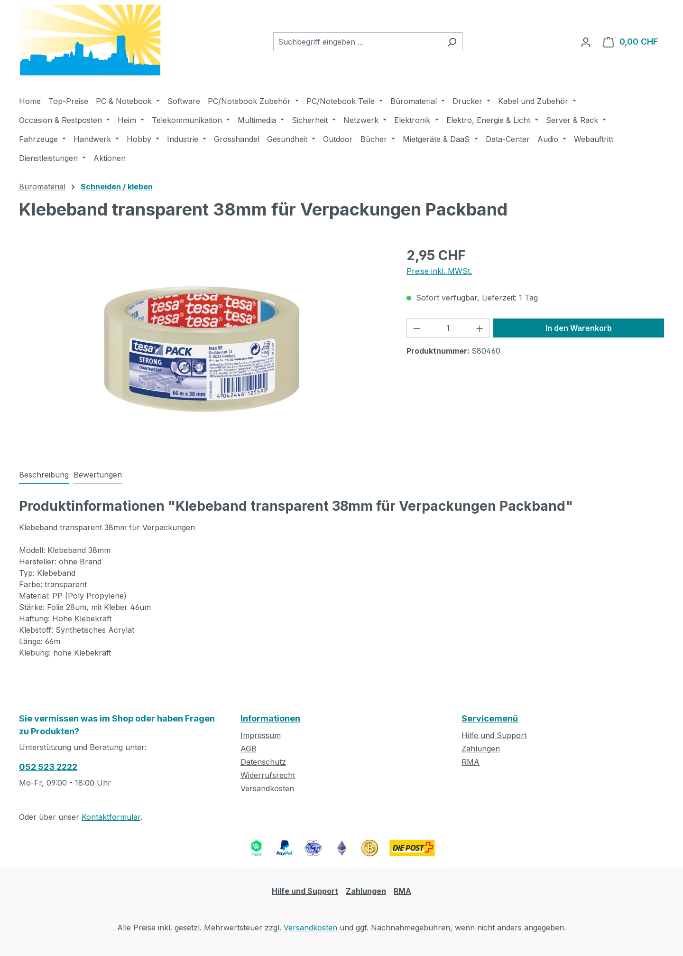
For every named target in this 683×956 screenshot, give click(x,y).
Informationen (270, 718)
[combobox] (357, 41)
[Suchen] (452, 41)
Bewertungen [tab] (98, 474)
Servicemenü (489, 718)
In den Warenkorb (578, 328)
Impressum (260, 735)
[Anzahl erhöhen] (480, 328)
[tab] (44, 475)
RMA (470, 762)
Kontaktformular (111, 817)
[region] (203, 347)
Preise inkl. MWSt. (439, 271)
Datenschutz (263, 762)
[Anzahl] (448, 328)
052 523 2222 (48, 767)
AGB (248, 748)
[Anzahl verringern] (416, 328)
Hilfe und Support (493, 735)
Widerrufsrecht (267, 775)
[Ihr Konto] (585, 41)
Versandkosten (267, 788)
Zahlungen (480, 748)
